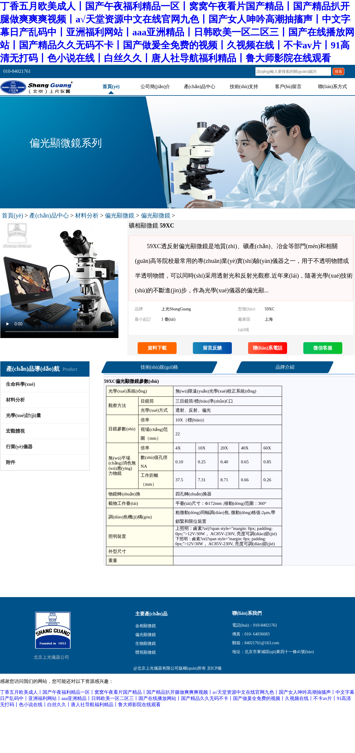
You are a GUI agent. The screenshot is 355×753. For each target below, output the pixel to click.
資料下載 (157, 347)
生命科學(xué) (20, 384)
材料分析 (87, 215)
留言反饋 (212, 347)
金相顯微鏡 (145, 626)
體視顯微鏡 (145, 652)
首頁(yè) (111, 86)
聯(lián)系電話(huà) (267, 349)
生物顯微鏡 (145, 643)
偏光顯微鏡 (119, 215)
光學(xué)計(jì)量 (23, 415)
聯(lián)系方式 (332, 86)
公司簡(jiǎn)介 (155, 86)
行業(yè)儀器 (19, 446)
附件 (10, 462)
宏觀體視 (15, 431)
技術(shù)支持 (244, 86)
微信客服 (322, 347)
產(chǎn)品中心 (200, 86)
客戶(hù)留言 (288, 86)
